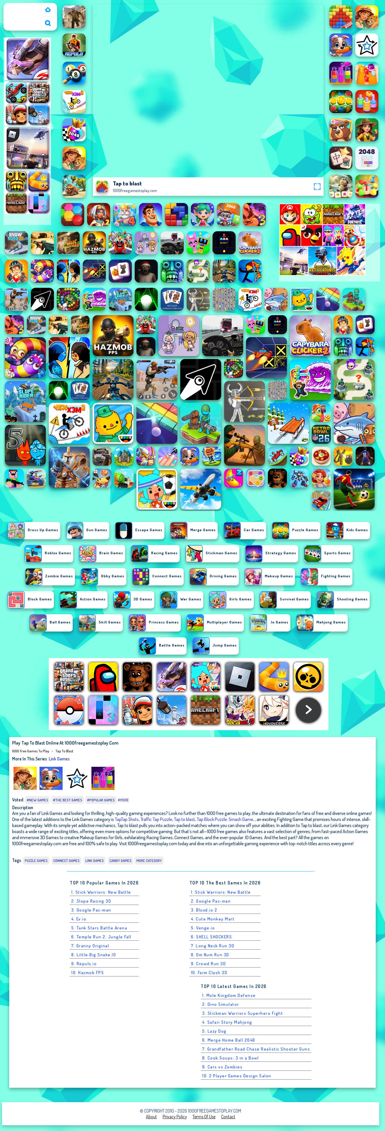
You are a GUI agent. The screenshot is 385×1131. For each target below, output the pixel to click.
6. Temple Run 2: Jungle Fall (101, 937)
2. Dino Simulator (220, 1004)
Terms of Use (204, 1116)
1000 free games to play (23, 9)
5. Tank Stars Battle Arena (99, 928)
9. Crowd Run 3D (208, 963)
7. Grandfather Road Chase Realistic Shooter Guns (256, 1049)
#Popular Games (101, 800)
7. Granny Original (90, 945)
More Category (149, 860)
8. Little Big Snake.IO (93, 954)
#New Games (37, 800)
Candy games (121, 860)
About (151, 1116)
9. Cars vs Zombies (222, 1067)
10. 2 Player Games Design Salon (236, 1076)
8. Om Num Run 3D (210, 954)
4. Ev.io (78, 919)
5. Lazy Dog (214, 1031)
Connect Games (66, 860)
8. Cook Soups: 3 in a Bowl (230, 1058)
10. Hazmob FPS (87, 972)
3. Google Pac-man (91, 910)
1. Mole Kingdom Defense (229, 995)
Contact (228, 1116)
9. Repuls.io (84, 963)
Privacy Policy (175, 1116)
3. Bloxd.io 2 (204, 910)
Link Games (59, 759)
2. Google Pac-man (211, 901)
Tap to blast (64, 751)
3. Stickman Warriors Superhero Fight (242, 1013)
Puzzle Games (36, 860)
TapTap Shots (127, 819)
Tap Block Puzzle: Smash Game (225, 819)
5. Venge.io (203, 928)
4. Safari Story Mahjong (227, 1022)
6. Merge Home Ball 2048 (228, 1040)
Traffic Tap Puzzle (156, 819)
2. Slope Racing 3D (91, 901)
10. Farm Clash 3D (209, 972)
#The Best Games (67, 800)
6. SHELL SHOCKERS (211, 937)
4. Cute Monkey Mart (213, 919)
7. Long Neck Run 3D (212, 945)
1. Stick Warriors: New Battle (101, 892)
